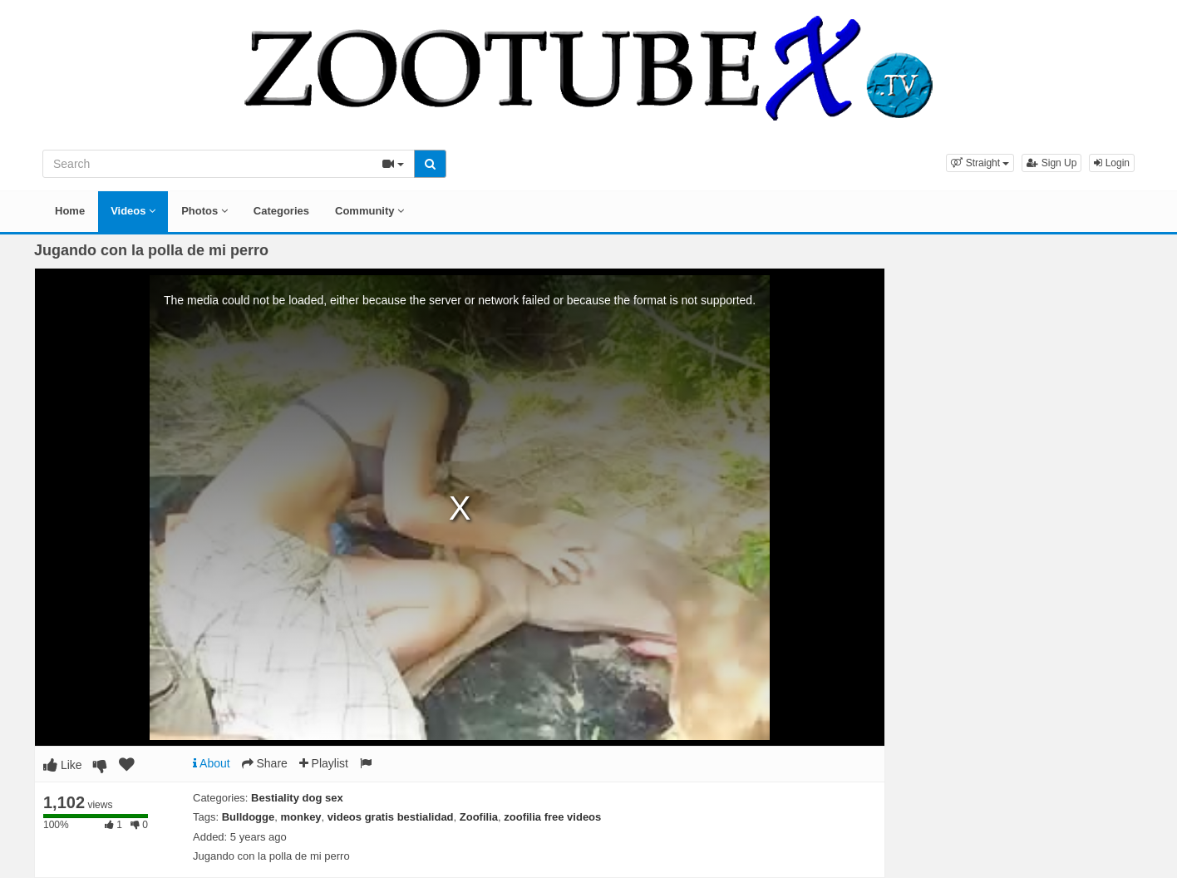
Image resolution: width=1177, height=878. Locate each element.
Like (62, 765)
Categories (281, 211)
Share (265, 763)
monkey (300, 817)
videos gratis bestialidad (390, 817)
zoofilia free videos (552, 817)
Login (1112, 163)
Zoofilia (479, 817)
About (211, 763)
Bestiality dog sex (297, 798)
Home (70, 211)
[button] (980, 163)
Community (369, 211)
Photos (204, 211)
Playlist (323, 763)
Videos (133, 211)
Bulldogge (248, 817)
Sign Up (1051, 163)
